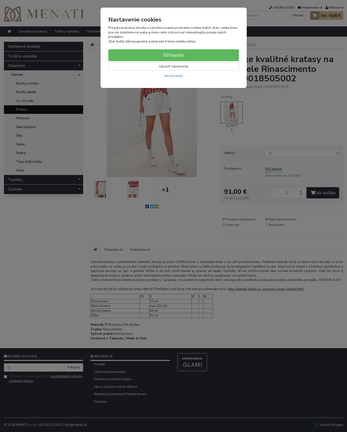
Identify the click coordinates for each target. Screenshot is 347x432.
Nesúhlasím (174, 76)
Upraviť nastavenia (173, 66)
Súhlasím (173, 55)
